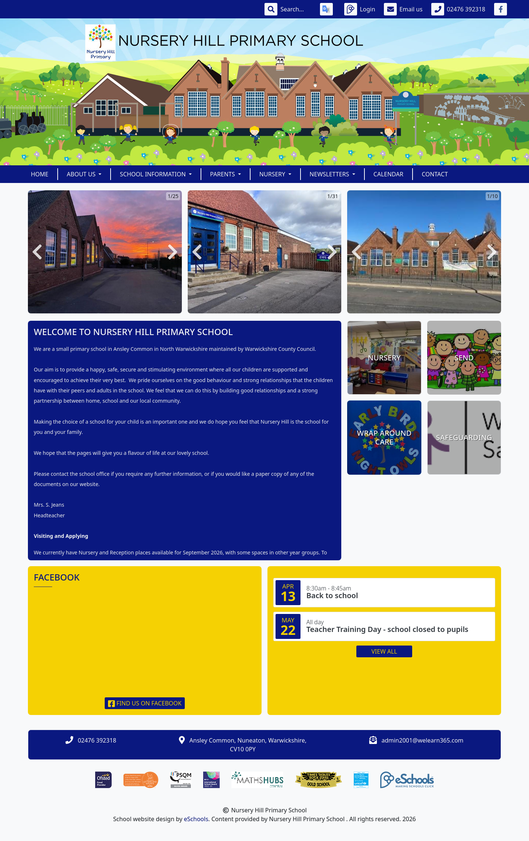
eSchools (196, 819)
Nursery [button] (273, 174)
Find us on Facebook (145, 703)
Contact (435, 174)
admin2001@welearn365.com (422, 740)
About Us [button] (82, 174)
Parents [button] (223, 174)
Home (39, 174)
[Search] (295, 9)
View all (384, 651)
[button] (37, 251)
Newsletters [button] (330, 174)
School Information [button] (153, 174)
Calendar (388, 174)
